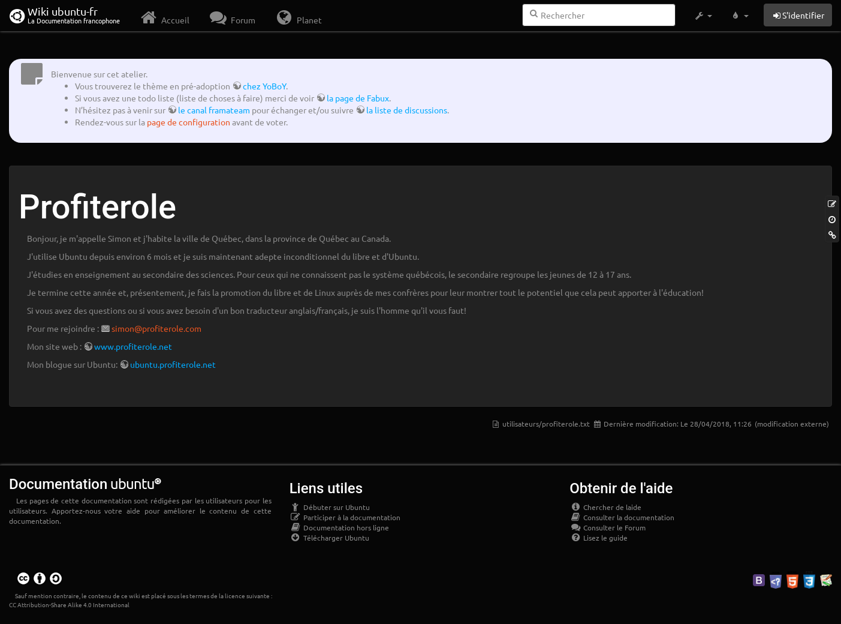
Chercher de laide (605, 507)
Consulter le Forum (607, 527)
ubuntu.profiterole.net (173, 364)
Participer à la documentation (345, 517)
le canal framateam (214, 109)
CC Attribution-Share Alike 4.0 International (69, 604)
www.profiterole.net (133, 346)
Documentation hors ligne (339, 527)
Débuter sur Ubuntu (330, 507)
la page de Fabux (358, 97)
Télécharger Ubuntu (329, 537)
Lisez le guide (598, 537)
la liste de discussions (406, 109)
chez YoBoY (264, 85)
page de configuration (188, 121)
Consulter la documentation (621, 517)
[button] (703, 15)
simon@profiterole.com (156, 328)
